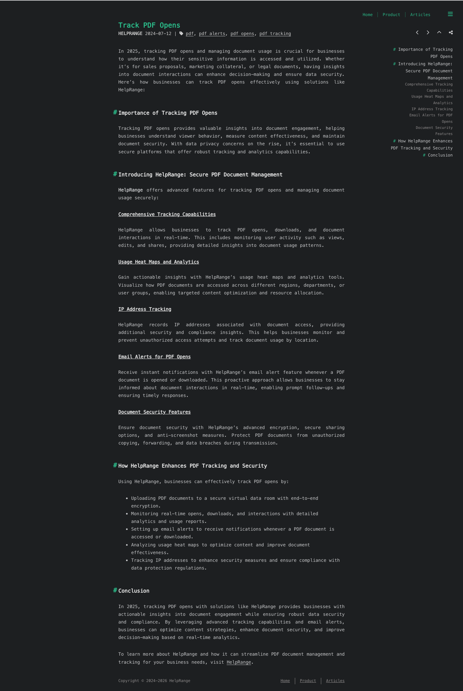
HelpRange (239, 662)
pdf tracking (275, 33)
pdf (190, 33)
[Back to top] (439, 32)
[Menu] (450, 14)
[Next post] (427, 32)
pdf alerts (212, 33)
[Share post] (451, 32)
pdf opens (242, 33)
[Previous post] (417, 32)
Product (391, 14)
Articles (420, 14)
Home (368, 14)
